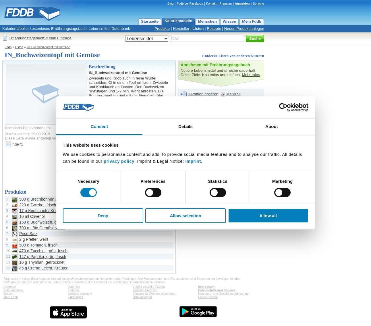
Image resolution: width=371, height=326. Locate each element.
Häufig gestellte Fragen (149, 286)
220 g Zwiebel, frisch (37, 205)
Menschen (207, 21)
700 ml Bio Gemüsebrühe (42, 228)
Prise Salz (28, 233)
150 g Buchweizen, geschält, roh (48, 222)
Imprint (193, 161)
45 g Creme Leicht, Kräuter (43, 268)
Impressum (206, 286)
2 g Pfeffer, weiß (33, 239)
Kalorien (74, 286)
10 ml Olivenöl (32, 216)
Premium (225, 3)
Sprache (258, 3)
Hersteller (181, 28)
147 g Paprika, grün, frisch (42, 256)
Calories (74, 290)
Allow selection (185, 215)
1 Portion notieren (203, 94)
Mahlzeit (233, 94)
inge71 (17, 144)
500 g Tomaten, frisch (38, 245)
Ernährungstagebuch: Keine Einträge (40, 38)
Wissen (229, 21)
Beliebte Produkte (145, 290)
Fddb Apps (75, 297)
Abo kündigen (142, 297)
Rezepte (214, 28)
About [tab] (271, 126)
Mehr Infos (251, 75)
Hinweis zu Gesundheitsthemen (154, 293)
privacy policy (119, 161)
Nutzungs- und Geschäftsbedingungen (224, 293)
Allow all (268, 215)
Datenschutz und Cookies (216, 290)
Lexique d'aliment (80, 293)
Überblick (9, 286)
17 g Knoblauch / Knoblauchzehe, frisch (54, 210)
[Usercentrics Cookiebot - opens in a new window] (283, 107)
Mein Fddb (251, 21)
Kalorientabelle (178, 21)
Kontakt (211, 3)
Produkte (162, 28)
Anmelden (242, 3)
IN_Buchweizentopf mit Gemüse (48, 47)
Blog (170, 3)
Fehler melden (208, 297)
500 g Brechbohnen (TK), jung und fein (53, 199)
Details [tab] (185, 126)
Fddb (8, 47)
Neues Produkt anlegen (244, 28)
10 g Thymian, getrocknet (42, 262)
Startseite (150, 21)
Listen (198, 28)
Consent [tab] (99, 126)
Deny (103, 215)
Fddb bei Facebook (190, 3)
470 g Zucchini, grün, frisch (43, 251)
